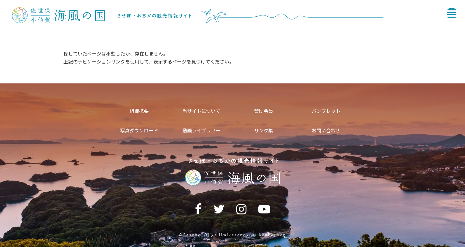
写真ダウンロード (139, 130)
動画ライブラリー (201, 130)
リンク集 (263, 130)
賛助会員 (263, 111)
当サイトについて (201, 111)
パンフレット (326, 111)
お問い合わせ (326, 130)
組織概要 (139, 111)
